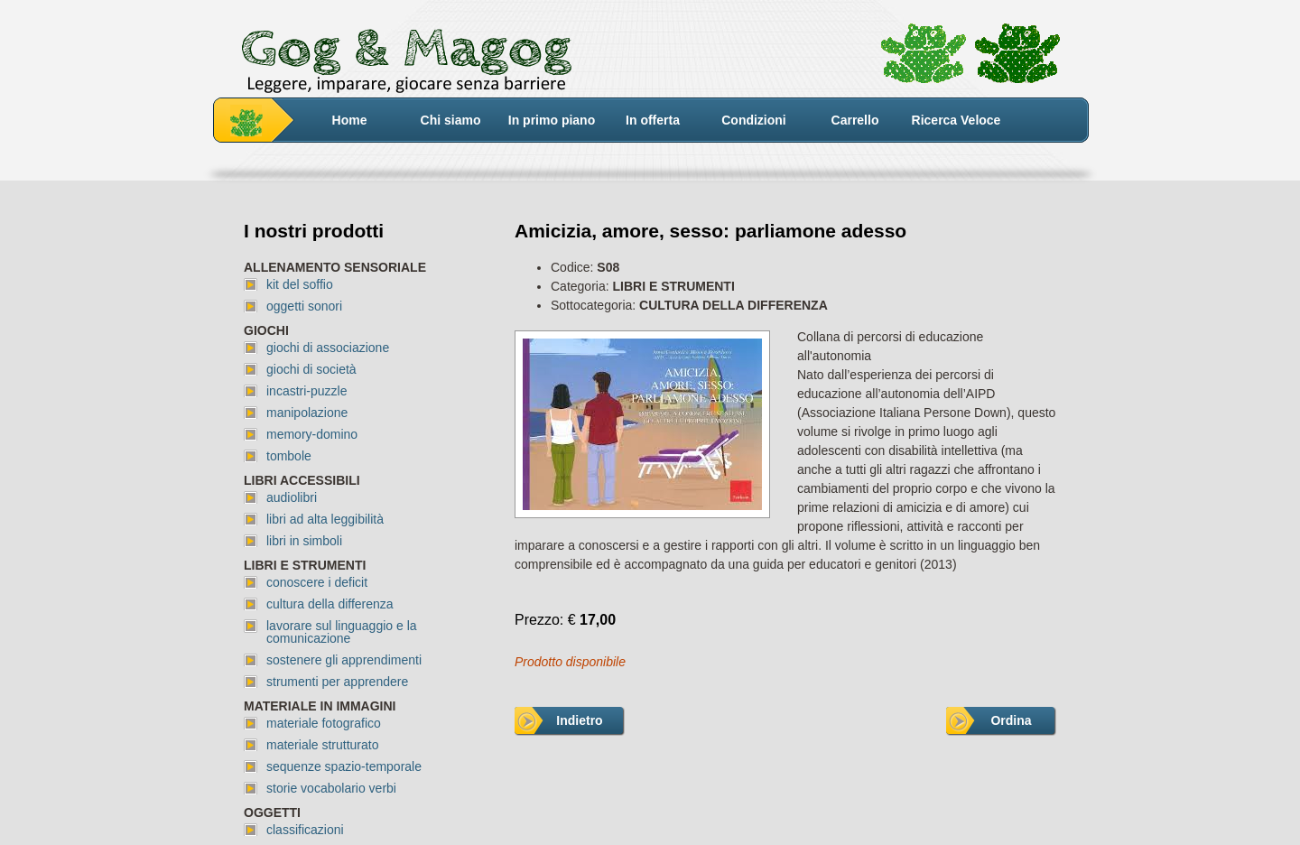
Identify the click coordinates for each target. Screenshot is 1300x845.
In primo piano (551, 120)
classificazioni (305, 829)
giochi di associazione (327, 347)
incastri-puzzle (306, 391)
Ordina (1010, 720)
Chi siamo (451, 120)
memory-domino (312, 434)
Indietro (579, 720)
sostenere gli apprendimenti (344, 660)
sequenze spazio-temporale (344, 766)
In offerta (653, 120)
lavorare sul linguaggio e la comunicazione (341, 631)
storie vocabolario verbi (331, 788)
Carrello (855, 120)
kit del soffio (299, 284)
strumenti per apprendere (337, 681)
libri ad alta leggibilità (325, 519)
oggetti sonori (304, 306)
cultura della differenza (330, 604)
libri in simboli (304, 541)
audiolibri (291, 497)
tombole (288, 456)
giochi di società (311, 369)
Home (349, 120)
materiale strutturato (322, 745)
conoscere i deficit (316, 582)
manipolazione (307, 412)
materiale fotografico (323, 723)
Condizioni (753, 120)
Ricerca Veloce (956, 120)
